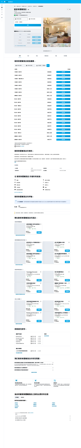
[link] (20, 235)
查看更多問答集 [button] (34, 372)
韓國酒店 (34, 404)
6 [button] (33, 31)
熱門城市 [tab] (22, 397)
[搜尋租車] (1, 10)
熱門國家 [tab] (17, 397)
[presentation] (50, 50)
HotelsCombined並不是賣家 (43, 416)
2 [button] (22, 31)
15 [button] (38, 34)
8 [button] (38, 31)
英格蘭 (23, 6)
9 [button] (22, 34)
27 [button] (33, 39)
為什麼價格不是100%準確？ (43, 420)
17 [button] (25, 37)
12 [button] (30, 34)
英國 (17, 6)
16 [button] (22, 37)
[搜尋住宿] (1, 7)
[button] (2, 1)
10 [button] (25, 34)
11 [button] (27, 34)
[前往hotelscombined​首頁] (8, 1)
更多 (15, 162)
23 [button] (22, 39)
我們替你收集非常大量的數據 (43, 418)
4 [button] (55, 29)
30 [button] (22, 42)
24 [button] (25, 39)
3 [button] (25, 31)
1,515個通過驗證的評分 (23, 15)
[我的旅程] (1, 17)
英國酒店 (53, 404)
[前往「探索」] (1, 14)
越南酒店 (34, 406)
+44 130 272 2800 (17, 13)
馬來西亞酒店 (54, 406)
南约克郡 (29, 6)
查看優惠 (39, 232)
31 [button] (25, 42)
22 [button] (38, 37)
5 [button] (30, 31)
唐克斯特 (34, 6)
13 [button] (33, 34)
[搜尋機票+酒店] (1, 12)
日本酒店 (16, 404)
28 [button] (35, 39)
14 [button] (35, 34)
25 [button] (27, 39)
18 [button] (27, 37)
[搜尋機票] (1, 5)
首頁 (14, 6)
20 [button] (33, 37)
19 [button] (30, 37)
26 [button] (30, 39)
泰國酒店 (16, 407)
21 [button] (35, 37)
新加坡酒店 (17, 406)
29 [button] (38, 39)
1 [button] (38, 29)
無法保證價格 (31, 412)
